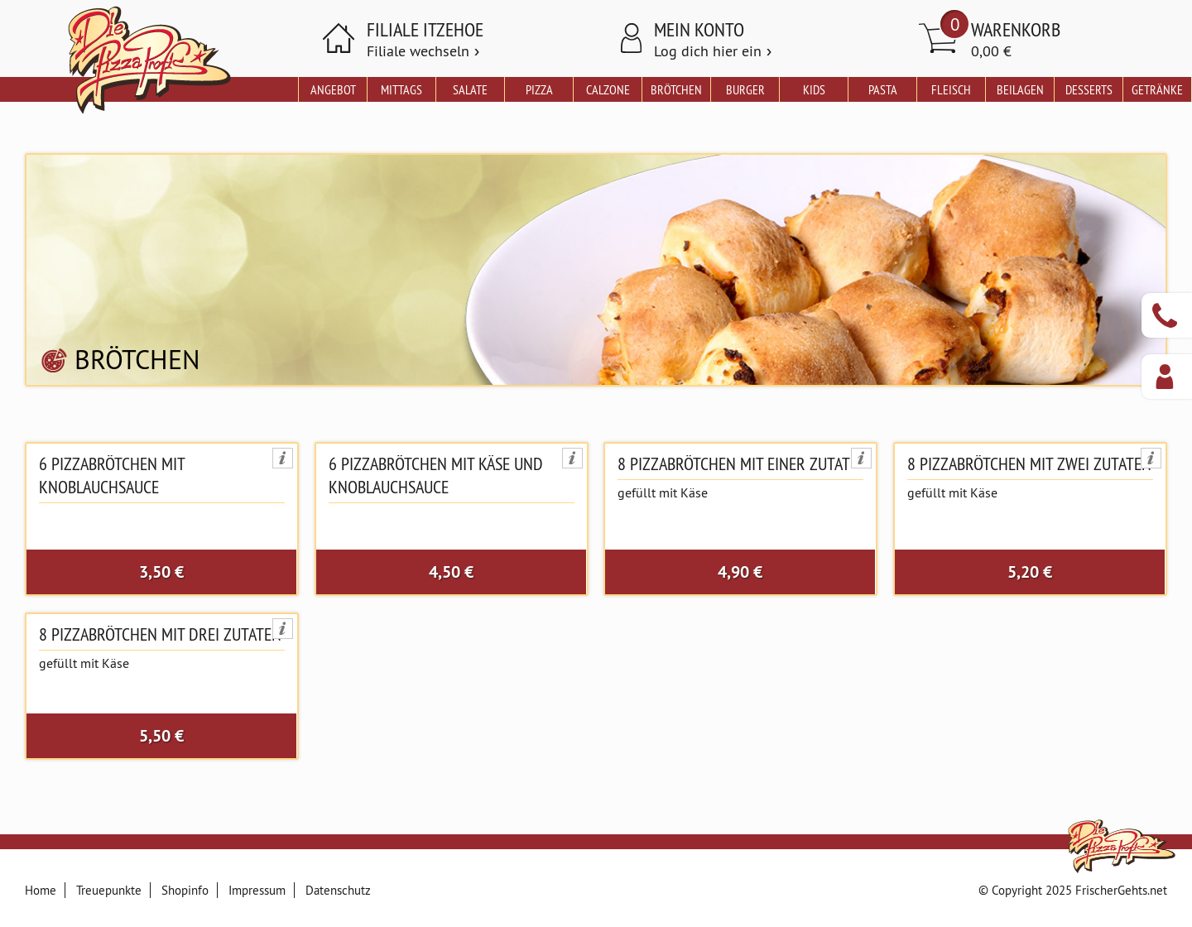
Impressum (257, 890)
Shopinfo (185, 890)
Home (40, 890)
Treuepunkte (109, 890)
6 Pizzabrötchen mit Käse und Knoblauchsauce (436, 475)
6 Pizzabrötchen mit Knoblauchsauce (112, 475)
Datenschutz (338, 890)
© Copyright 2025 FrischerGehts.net (1072, 890)
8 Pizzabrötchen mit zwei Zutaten (1029, 463)
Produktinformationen (282, 458)
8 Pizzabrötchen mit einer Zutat (734, 463)
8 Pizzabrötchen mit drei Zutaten (160, 634)
